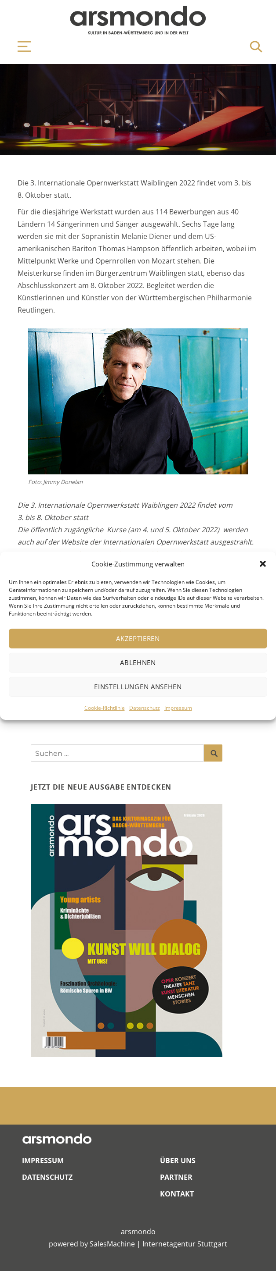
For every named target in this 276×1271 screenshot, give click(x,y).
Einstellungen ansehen (138, 686)
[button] (262, 563)
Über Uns (178, 1160)
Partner (176, 1177)
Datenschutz (144, 708)
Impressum (178, 708)
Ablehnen (138, 662)
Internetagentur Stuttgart (184, 1244)
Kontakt (177, 1194)
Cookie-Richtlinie (104, 708)
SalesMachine (112, 1244)
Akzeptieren (138, 638)
